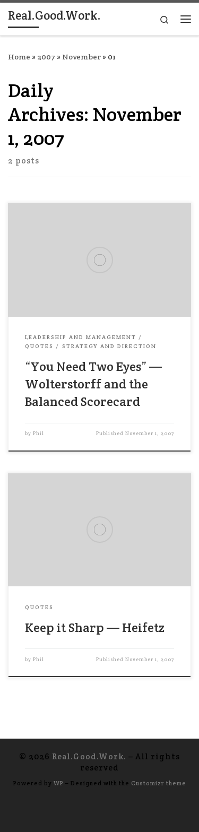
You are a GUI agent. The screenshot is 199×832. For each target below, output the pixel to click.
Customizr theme (158, 783)
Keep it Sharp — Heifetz (95, 627)
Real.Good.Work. (89, 756)
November (81, 57)
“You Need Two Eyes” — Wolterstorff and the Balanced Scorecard (93, 384)
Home (19, 57)
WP (59, 783)
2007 (46, 57)
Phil (38, 433)
